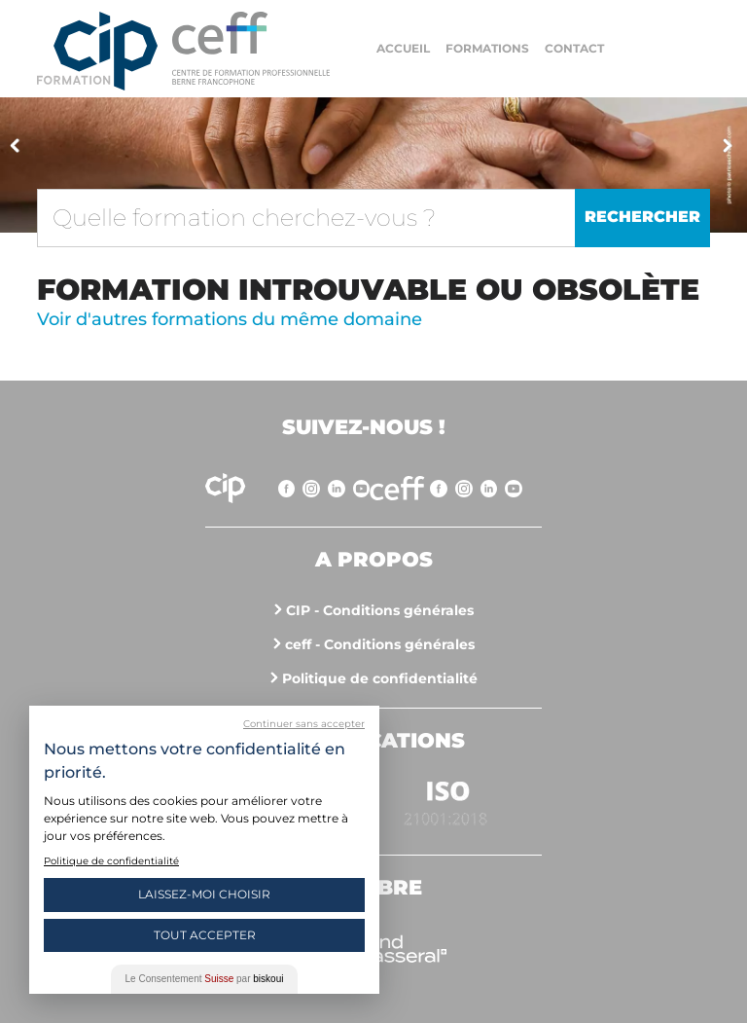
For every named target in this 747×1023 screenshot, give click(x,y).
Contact (574, 48)
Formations (487, 48)
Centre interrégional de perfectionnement (97, 51)
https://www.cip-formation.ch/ (251, 48)
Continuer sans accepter (304, 723)
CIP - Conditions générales (380, 610)
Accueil (403, 48)
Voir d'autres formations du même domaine (229, 319)
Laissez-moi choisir (204, 894)
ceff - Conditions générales (380, 644)
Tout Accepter (205, 935)
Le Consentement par (204, 978)
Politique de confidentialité (380, 678)
